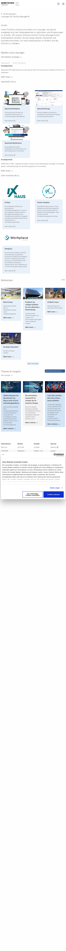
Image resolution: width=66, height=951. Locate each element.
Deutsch (53, 447)
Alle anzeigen (5, 375)
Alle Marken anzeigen (10, 57)
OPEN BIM (4, 451)
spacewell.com (7, 81)
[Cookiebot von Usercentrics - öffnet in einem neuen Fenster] (55, 454)
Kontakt (36, 447)
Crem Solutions (19, 63)
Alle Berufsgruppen (9, 14)
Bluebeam (21, 451)
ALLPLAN (21, 447)
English (53, 451)
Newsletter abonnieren (53, 371)
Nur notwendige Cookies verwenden (33, 494)
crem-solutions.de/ (9, 175)
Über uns (4, 447)
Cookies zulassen (53, 494)
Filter (63, 280)
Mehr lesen (5, 77)
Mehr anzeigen (33, 364)
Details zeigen (55, 488)
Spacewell (5, 63)
